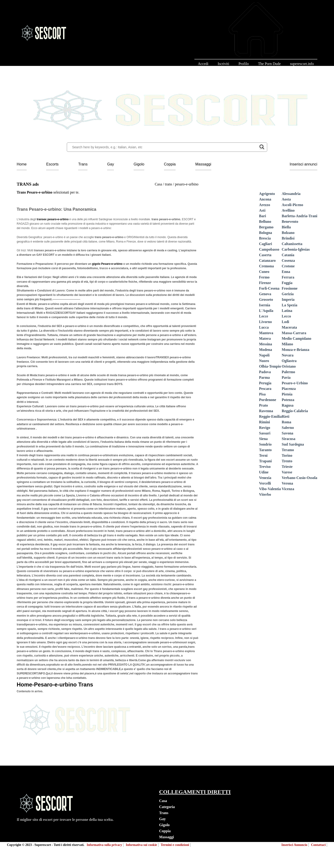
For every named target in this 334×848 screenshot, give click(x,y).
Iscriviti (223, 64)
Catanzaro (267, 260)
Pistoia (287, 394)
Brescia (265, 238)
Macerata (289, 327)
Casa (163, 801)
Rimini (264, 422)
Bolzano (288, 233)
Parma (264, 377)
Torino (287, 455)
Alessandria (291, 194)
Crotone (288, 266)
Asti (262, 210)
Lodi (285, 322)
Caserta (265, 255)
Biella (286, 227)
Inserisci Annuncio (294, 845)
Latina (287, 311)
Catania (288, 255)
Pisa (262, 394)
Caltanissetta (292, 244)
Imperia (288, 299)
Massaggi (203, 164)
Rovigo (264, 428)
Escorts (52, 164)
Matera (265, 338)
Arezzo (264, 205)
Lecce (263, 316)
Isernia (264, 305)
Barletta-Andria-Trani (299, 216)
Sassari (264, 433)
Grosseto (266, 299)
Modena (265, 350)
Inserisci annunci (303, 164)
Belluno (265, 221)
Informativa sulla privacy (104, 845)
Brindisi (288, 238)
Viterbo (265, 494)
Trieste (287, 467)
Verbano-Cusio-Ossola (299, 478)
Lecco (286, 316)
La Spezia (289, 305)
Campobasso (269, 249)
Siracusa (288, 439)
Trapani (265, 461)
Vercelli (265, 483)
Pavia (286, 377)
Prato (263, 405)
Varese (287, 472)
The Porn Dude (269, 64)
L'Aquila (266, 311)
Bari (262, 216)
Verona (287, 483)
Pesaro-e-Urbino (295, 383)
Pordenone (267, 400)
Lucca (264, 327)
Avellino (288, 210)
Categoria (167, 807)
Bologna (265, 233)
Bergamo (266, 227)
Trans (82, 164)
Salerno (288, 428)
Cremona (266, 266)
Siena (263, 439)
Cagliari (265, 244)
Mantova (266, 333)
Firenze (265, 283)
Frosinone (290, 288)
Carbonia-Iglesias (296, 249)
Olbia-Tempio (270, 366)
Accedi (203, 64)
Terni (263, 455)
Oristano (289, 366)
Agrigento (267, 194)
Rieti (285, 416)
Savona (287, 433)
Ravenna (266, 411)
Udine (264, 472)
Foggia (287, 283)
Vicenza (288, 489)
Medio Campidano (297, 338)
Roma (286, 422)
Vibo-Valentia (270, 489)
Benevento (290, 221)
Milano (287, 344)
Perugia (265, 383)
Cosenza (288, 260)
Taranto (265, 450)
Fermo (264, 277)
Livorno (265, 322)
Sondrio (265, 444)
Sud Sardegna (293, 444)
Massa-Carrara (294, 333)
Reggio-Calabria (295, 411)
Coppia (170, 164)
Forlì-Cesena (269, 288)
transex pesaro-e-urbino (53, 219)
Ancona (265, 199)
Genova (265, 294)
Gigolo (139, 164)
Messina (265, 344)
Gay (110, 164)
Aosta (286, 199)
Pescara (265, 389)
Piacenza (289, 389)
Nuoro (264, 361)
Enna (286, 272)
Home (22, 164)
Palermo (288, 372)
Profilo (243, 64)
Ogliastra (289, 361)
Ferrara (288, 277)
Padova (265, 372)
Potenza (288, 400)
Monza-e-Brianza (295, 350)
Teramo (288, 450)
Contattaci (318, 845)
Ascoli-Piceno (292, 205)
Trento (287, 461)
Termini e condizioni (175, 845)
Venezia (265, 478)
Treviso (265, 467)
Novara (288, 355)
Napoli (264, 355)
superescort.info (302, 64)
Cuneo (264, 272)
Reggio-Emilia (270, 416)
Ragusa (288, 405)
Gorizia (288, 294)
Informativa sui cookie (141, 845)
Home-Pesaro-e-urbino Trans (55, 684)
